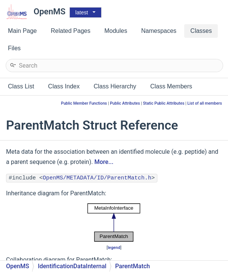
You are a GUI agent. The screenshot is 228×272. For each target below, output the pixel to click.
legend (114, 247)
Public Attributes (125, 103)
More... (103, 161)
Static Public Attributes (164, 103)
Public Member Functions (84, 103)
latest (81, 12)
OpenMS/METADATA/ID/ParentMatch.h (97, 178)
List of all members (204, 103)
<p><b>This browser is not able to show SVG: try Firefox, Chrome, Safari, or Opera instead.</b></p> (114, 222)
